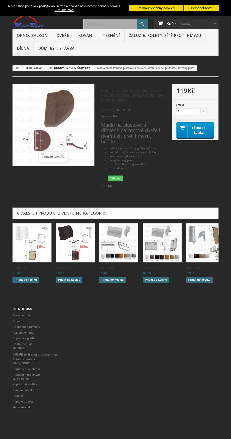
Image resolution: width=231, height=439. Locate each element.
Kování (86, 35)
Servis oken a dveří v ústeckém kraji (35, 415)
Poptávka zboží (22, 401)
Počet (180, 104)
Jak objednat (21, 315)
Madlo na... (20, 267)
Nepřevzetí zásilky (24, 384)
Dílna (23, 48)
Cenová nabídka (23, 390)
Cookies (18, 395)
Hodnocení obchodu (26, 369)
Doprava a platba (24, 338)
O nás (16, 321)
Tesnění (111, 35)
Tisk (110, 186)
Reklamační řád (23, 332)
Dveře (63, 35)
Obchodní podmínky (26, 327)
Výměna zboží (21, 353)
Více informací (64, 10)
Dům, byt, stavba (56, 48)
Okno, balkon (32, 35)
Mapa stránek (21, 407)
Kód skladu (108, 110)
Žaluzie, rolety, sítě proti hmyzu (165, 35)
